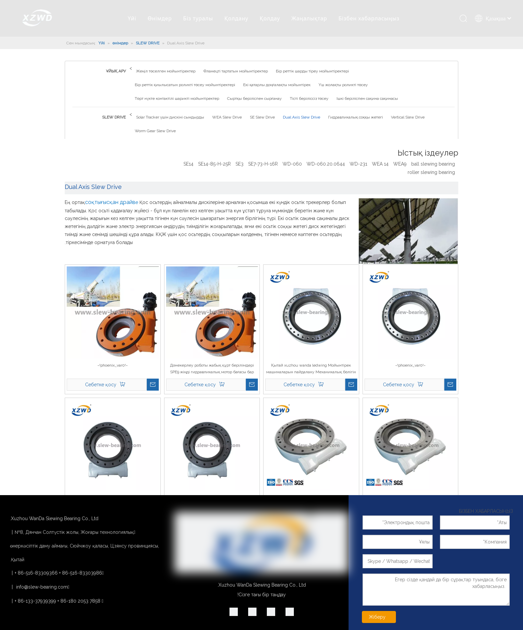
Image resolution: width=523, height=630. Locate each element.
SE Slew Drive (262, 117)
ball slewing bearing (433, 164)
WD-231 (358, 164)
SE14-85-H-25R (214, 164)
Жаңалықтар (309, 18)
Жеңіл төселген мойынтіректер (165, 71)
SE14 (188, 164)
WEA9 (400, 164)
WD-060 (292, 164)
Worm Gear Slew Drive (155, 131)
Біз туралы (198, 18)
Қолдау (270, 18)
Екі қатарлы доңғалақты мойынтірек (277, 84)
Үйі (132, 18)
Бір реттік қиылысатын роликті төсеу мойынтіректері (185, 84)
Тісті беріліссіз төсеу (309, 98)
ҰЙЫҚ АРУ (116, 71)
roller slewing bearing (431, 172)
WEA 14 (380, 164)
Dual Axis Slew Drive (301, 117)
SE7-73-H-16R (263, 164)
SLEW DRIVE (114, 117)
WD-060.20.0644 (326, 164)
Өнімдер (159, 18)
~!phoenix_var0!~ (410, 365)
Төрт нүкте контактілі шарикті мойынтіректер (177, 98)
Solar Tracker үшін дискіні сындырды (170, 117)
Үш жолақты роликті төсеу (343, 84)
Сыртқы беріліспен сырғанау (254, 98)
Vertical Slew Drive (408, 117)
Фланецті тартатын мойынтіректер (235, 71)
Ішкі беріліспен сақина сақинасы (367, 98)
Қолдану (236, 18)
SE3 (239, 164)
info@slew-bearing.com (42, 587)
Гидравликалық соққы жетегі (355, 117)
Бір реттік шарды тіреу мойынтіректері (312, 71)
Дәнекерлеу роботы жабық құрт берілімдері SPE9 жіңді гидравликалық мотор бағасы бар (212, 368)
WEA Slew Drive (227, 117)
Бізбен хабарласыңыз (369, 18)
